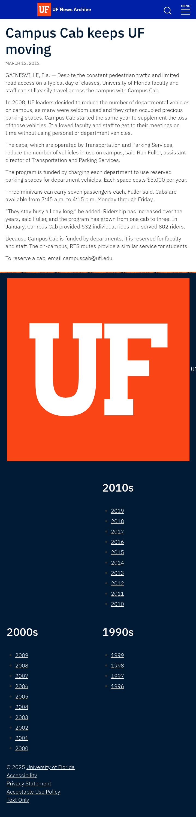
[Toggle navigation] (186, 9)
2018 (117, 521)
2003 (21, 717)
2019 (117, 510)
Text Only (18, 799)
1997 (117, 675)
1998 (117, 665)
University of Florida (50, 767)
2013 (117, 573)
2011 (117, 593)
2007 (21, 675)
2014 (117, 562)
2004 (21, 707)
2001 (21, 738)
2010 (117, 604)
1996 (117, 686)
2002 (21, 727)
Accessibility (22, 775)
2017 (117, 531)
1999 (117, 655)
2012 (117, 583)
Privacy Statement (29, 783)
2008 (21, 665)
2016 (117, 541)
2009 (21, 655)
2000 (21, 748)
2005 (21, 696)
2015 (117, 552)
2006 (21, 686)
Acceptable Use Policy (33, 791)
